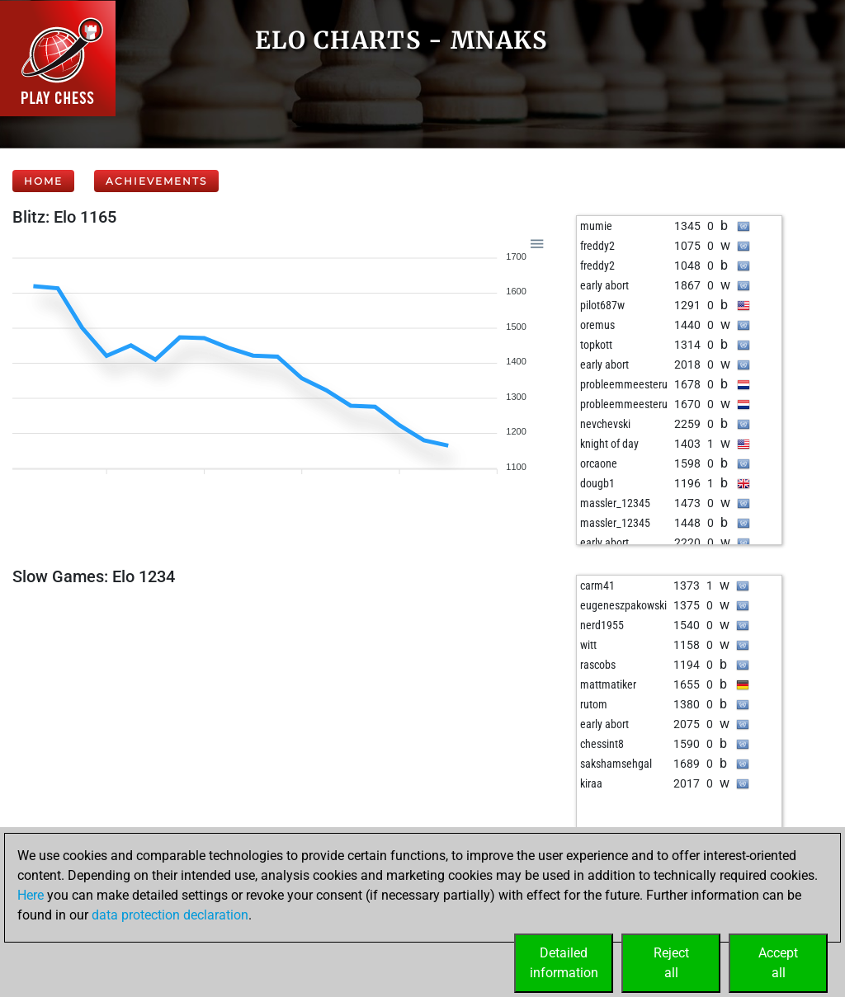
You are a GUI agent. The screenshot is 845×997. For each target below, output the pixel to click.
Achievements (156, 181)
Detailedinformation (564, 963)
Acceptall (778, 963)
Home (43, 181)
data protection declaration (170, 915)
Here (30, 895)
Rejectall (671, 963)
